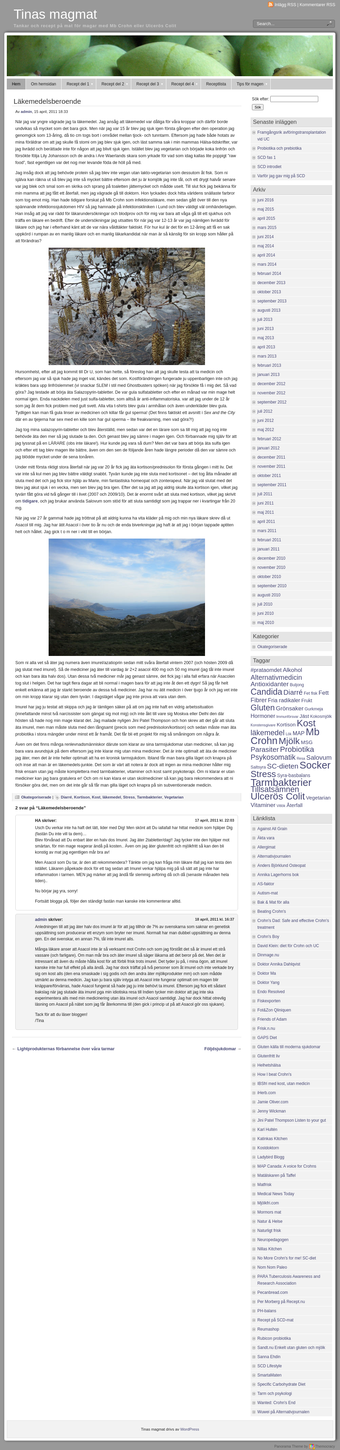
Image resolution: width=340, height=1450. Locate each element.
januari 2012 (268, 448)
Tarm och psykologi (274, 1393)
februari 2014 (269, 273)
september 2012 (272, 402)
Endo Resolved (271, 991)
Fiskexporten (268, 1001)
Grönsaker (289, 708)
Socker (315, 765)
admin (26, 112)
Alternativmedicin (276, 677)
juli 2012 (264, 411)
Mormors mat (269, 1212)
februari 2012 (269, 438)
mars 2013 (266, 356)
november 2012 (271, 393)
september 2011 (272, 484)
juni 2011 (265, 503)
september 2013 (272, 301)
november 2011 (271, 466)
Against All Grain (272, 828)
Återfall (295, 805)
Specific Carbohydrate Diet (281, 1384)
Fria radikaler (284, 700)
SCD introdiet (269, 166)
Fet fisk (310, 693)
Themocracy (322, 1446)
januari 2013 (268, 374)
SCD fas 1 (266, 157)
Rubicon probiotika (274, 1338)
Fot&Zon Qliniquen (274, 1010)
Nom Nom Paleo (272, 1267)
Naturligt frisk (269, 1230)
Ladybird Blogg (270, 1157)
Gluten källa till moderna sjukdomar (288, 1046)
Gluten (263, 707)
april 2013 (266, 347)
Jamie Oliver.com (272, 1102)
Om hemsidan (43, 84)
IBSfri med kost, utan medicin (283, 1083)
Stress (129, 797)
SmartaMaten (269, 1375)
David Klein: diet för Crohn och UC (288, 945)
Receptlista (216, 84)
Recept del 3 (150, 84)
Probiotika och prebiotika (279, 148)
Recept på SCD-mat (275, 1320)
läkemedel (111, 797)
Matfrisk (264, 1184)
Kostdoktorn (268, 1148)
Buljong (297, 684)
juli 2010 (264, 604)
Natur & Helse (270, 1221)
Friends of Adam (272, 1019)
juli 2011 (264, 494)
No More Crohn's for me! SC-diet (286, 1258)
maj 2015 (265, 209)
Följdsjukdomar (220, 1049)
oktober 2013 (269, 292)
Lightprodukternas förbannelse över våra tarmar (66, 1049)
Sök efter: (260, 99)
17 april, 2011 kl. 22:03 (214, 820)
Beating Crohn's (271, 911)
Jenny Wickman (271, 1111)
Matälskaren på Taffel (276, 1175)
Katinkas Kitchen (272, 1138)
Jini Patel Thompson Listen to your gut (291, 1120)
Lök (288, 734)
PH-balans (266, 1310)
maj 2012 (265, 429)
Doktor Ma (266, 973)
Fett (324, 692)
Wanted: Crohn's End (276, 1402)
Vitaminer (263, 805)
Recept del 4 (185, 84)
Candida (266, 691)
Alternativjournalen (274, 856)
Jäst (304, 716)
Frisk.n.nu (266, 1028)
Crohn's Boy (268, 936)
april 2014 (266, 255)
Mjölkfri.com (268, 1203)
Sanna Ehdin (268, 1356)
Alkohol (292, 669)
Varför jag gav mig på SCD (281, 176)
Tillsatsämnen (275, 789)
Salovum (319, 757)
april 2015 (266, 218)
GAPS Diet (267, 1037)
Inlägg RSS (285, 4)
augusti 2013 (268, 310)
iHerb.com (266, 1092)
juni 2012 (265, 420)
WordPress (189, 1429)
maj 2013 (265, 337)
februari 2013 (269, 365)
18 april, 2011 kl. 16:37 (214, 919)
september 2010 (272, 585)
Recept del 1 (80, 84)
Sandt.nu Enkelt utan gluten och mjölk (291, 1347)
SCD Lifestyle (269, 1366)
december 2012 (271, 383)
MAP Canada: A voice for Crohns (286, 1166)
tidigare (30, 501)
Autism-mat (267, 893)
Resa (301, 758)
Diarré (66, 797)
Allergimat (266, 847)
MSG (307, 742)
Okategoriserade (36, 797)
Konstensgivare (263, 725)
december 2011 (271, 457)
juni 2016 (265, 200)
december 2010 (271, 558)
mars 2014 (266, 264)
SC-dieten (282, 766)
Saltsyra (258, 767)
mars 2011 (266, 530)
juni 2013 (265, 328)
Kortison (82, 797)
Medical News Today (275, 1193)
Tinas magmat (55, 14)
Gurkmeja (314, 709)
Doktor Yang (268, 982)
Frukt (306, 700)
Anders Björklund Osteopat (281, 865)
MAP (299, 733)
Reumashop (268, 1329)
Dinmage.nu (268, 955)
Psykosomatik (273, 757)
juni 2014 (265, 236)
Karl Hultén (267, 1129)
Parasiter (265, 749)
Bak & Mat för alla (273, 902)
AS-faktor (265, 883)
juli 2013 (264, 319)
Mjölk (289, 741)
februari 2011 (269, 540)
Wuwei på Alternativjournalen (283, 1412)
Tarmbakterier (149, 797)
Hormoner (263, 716)
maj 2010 (265, 622)
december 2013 (271, 282)
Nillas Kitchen (269, 1249)
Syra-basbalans (293, 775)
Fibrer (259, 700)
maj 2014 (265, 246)
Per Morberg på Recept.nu (281, 1301)
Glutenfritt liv (268, 1056)
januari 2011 (268, 549)
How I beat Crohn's (274, 1074)
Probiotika (297, 749)
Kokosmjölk (321, 716)
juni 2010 (265, 613)
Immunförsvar (287, 716)
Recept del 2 (115, 84)
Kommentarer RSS (317, 4)
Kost (96, 797)
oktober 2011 (269, 475)
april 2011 (266, 521)
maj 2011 (265, 512)
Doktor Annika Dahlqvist (278, 964)
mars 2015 (266, 227)
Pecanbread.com (272, 1292)
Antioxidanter (270, 684)
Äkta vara (265, 838)
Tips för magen (252, 84)
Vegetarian (174, 797)
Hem (16, 84)
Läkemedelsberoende (47, 101)
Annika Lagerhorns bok (278, 874)
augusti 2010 (268, 595)
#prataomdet (266, 670)
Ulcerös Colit (278, 796)
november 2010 (271, 567)
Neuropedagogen (273, 1239)
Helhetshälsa (269, 1065)
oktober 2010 (269, 576)
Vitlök (281, 806)
